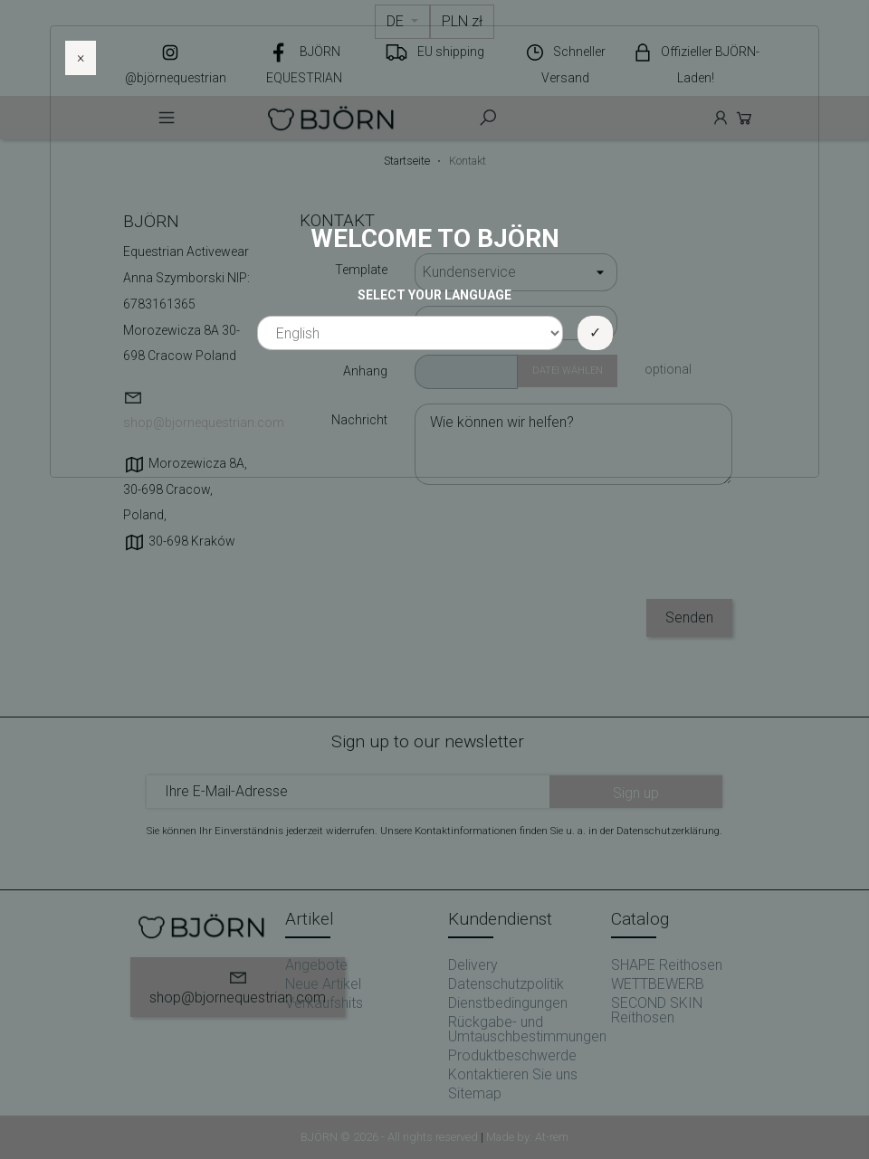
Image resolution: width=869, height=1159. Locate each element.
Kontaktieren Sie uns (513, 1074)
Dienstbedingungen (508, 1003)
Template (361, 269)
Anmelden (721, 118)
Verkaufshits (324, 1003)
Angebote (316, 965)
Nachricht (359, 420)
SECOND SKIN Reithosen (656, 1010)
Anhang (365, 371)
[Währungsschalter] (462, 22)
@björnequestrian (175, 78)
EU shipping (450, 51)
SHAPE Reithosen (666, 965)
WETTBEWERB (657, 984)
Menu (167, 118)
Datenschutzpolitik (506, 984)
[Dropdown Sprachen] (402, 22)
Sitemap (474, 1093)
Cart (744, 118)
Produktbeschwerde (512, 1055)
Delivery (473, 965)
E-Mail (370, 322)
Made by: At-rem (527, 1137)
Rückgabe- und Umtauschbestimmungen (527, 1029)
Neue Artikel (323, 984)
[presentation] (594, 549)
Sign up (636, 793)
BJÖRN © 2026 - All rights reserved (391, 1137)
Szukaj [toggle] (488, 118)
